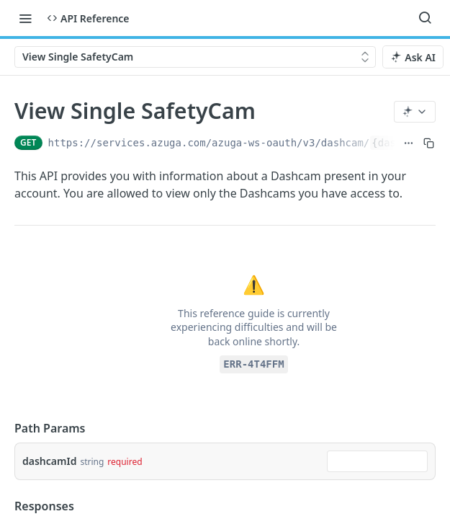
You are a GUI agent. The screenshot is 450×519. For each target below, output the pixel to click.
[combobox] (377, 461)
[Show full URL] (408, 143)
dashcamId (49, 461)
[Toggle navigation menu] (25, 18)
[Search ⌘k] (425, 18)
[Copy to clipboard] (429, 143)
